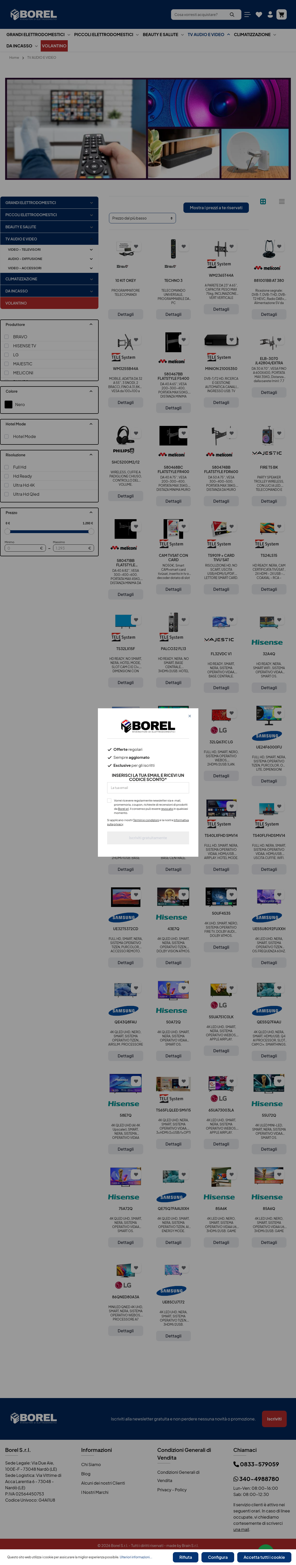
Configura (219, 1557)
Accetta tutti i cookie (264, 1557)
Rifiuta (188, 1557)
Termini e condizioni (146, 820)
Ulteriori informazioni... (136, 1558)
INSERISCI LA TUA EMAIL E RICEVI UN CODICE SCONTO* (148, 777)
